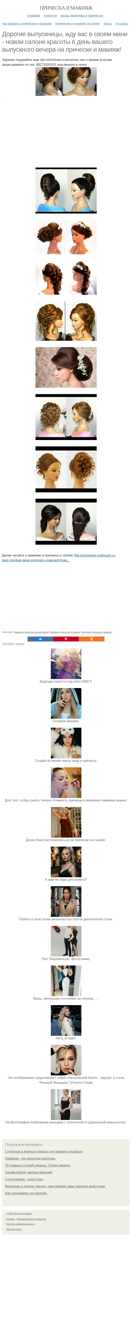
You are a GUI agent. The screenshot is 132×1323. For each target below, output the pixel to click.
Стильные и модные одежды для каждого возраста (44, 1151)
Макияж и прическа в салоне (65, 632)
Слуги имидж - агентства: (24, 1179)
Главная (33, 15)
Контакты (10, 1219)
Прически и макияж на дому (77, 23)
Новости (50, 15)
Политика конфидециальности (20, 1224)
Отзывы (121, 23)
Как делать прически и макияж (26, 23)
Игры (108, 23)
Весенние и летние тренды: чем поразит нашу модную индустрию (55, 1186)
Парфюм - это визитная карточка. (30, 1158)
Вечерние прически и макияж (96, 632)
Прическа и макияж (66, 8)
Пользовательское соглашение (31, 1219)
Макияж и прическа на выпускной (31, 632)
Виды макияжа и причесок (82, 15)
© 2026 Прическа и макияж (19, 1213)
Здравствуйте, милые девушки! (28, 1172)
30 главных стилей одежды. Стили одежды (37, 1165)
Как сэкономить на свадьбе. (26, 1193)
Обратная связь (13, 1229)
